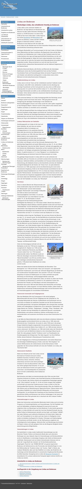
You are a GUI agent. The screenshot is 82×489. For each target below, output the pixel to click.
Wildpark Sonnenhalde (26, 474)
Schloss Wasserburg (25, 471)
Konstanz (4, 129)
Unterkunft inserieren (7, 42)
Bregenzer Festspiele (52, 454)
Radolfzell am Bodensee (5, 171)
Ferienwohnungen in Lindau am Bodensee (31, 466)
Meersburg (4, 146)
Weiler (4, 155)
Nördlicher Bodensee (9, 85)
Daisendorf (4, 105)
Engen (3, 111)
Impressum (23, 483)
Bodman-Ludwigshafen (7, 103)
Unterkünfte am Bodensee (5, 27)
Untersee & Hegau (7, 74)
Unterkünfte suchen (6, 30)
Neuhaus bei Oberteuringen (6, 162)
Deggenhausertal (6, 107)
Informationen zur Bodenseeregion (6, 39)
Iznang (4, 153)
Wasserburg (36, 37)
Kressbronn (27, 37)
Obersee (4, 72)
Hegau (4, 80)
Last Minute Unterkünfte (4, 35)
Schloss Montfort (24, 475)
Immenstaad (4, 125)
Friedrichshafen (5, 114)
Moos (2, 149)
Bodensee (4, 64)
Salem (3, 176)
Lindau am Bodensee (7, 142)
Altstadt (4, 131)
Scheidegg (4, 178)
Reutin (4, 144)
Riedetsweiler (6, 148)
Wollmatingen (6, 133)
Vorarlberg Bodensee (8, 92)
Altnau (3, 98)
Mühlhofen (5, 198)
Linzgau (5, 70)
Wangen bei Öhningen (8, 166)
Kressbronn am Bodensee (5, 139)
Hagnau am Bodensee (7, 118)
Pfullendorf (4, 168)
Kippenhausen (6, 127)
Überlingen (4, 193)
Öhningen (4, 164)
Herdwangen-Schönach (7, 120)
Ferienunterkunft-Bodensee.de (8, 483)
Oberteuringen (5, 159)
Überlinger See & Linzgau (7, 67)
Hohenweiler (4, 123)
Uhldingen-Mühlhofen (7, 196)
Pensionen (4, 56)
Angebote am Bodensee (8, 32)
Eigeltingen (4, 109)
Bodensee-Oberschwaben (6, 82)
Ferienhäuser (5, 50)
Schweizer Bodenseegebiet (7, 90)
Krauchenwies (5, 134)
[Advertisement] (73, 45)
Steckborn (4, 185)
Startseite (4, 24)
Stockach (4, 187)
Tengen (3, 191)
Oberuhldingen (6, 199)
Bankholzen (5, 151)
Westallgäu (6, 87)
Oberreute (4, 157)
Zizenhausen (6, 190)
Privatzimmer (5, 58)
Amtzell (3, 100)
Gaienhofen (4, 116)
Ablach (4, 136)
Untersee (5, 78)
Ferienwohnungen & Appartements (6, 53)
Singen (3, 181)
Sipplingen (4, 183)
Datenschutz (29, 483)
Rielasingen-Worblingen (8, 174)
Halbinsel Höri (7, 76)
